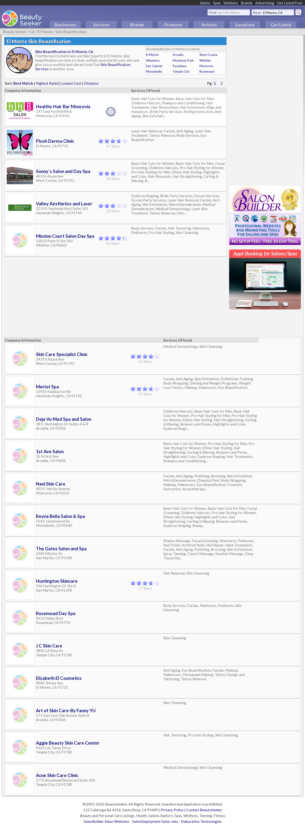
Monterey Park (183, 60)
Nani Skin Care (50, 483)
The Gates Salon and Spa (61, 548)
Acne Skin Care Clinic (57, 775)
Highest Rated (47, 83)
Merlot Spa (47, 386)
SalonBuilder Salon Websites (106, 821)
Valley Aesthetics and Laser (64, 203)
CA (32, 31)
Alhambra (153, 60)
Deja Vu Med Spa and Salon (63, 419)
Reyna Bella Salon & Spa (60, 516)
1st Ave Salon (50, 451)
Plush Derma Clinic (55, 141)
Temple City (181, 71)
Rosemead (206, 71)
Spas (217, 2)
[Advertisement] (265, 109)
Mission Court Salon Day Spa (65, 236)
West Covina (208, 55)
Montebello (154, 71)
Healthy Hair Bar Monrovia (63, 106)
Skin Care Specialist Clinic (62, 354)
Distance (91, 83)
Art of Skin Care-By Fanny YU (66, 710)
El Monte (45, 31)
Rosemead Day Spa (55, 613)
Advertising (264, 2)
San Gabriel (154, 66)
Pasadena (179, 66)
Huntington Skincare (57, 581)
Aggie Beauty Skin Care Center (68, 743)
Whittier (205, 60)
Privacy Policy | (173, 810)
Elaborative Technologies (201, 821)
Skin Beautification (71, 31)
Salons (205, 2)
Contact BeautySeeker (204, 810)
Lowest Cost (71, 83)
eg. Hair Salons (229, 12)
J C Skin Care (49, 645)
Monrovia (206, 66)
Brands (247, 2)
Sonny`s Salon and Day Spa (63, 171)
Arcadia (178, 55)
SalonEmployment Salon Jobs (155, 821)
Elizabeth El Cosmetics (59, 678)
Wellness (230, 2)
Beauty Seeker (15, 31)
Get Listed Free (289, 2)
